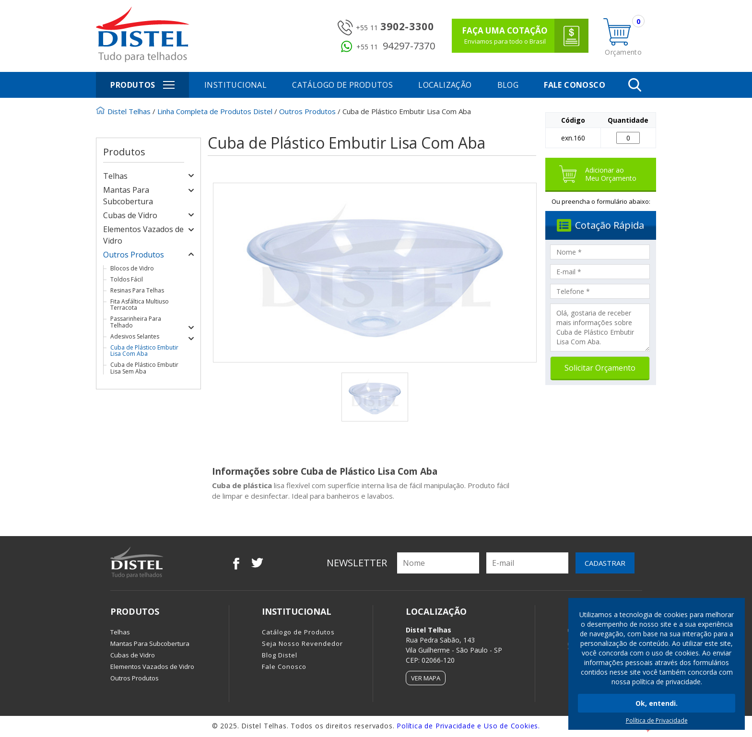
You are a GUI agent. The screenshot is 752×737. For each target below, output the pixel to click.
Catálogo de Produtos (342, 85)
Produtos (147, 84)
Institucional (235, 85)
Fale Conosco (574, 85)
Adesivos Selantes (134, 336)
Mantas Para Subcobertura (149, 643)
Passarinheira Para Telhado (135, 322)
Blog (508, 85)
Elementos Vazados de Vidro (152, 666)
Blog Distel (279, 655)
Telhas (115, 176)
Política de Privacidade (657, 720)
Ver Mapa (425, 678)
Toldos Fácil (126, 279)
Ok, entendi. (656, 703)
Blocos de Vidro (132, 268)
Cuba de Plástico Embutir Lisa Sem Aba (144, 368)
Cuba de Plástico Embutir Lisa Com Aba (144, 350)
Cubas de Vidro (130, 215)
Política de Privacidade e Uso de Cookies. (468, 725)
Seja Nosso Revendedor (302, 643)
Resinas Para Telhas (137, 290)
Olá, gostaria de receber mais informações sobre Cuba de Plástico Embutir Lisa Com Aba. (600, 327)
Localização (444, 85)
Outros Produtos (133, 254)
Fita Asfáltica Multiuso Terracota (139, 304)
